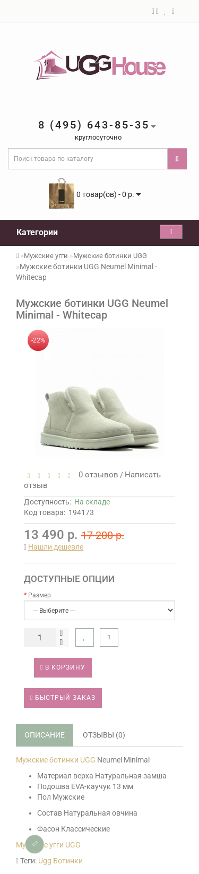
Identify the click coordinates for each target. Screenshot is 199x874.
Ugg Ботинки (60, 860)
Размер (39, 595)
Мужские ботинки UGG (110, 256)
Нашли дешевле (55, 547)
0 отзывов (96, 474)
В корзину (62, 667)
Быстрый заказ (63, 697)
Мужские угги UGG (48, 845)
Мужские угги (46, 256)
